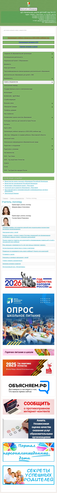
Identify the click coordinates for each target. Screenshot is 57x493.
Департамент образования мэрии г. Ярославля (19, 185)
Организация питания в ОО (28, 42)
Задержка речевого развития (12, 263)
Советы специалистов (17, 198)
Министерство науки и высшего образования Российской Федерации (26, 181)
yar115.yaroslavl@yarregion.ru (46, 20)
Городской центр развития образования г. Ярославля (21, 187)
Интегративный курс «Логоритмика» (14, 267)
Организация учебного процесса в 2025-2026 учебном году (28, 38)
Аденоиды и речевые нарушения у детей (15, 257)
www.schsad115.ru (50, 22)
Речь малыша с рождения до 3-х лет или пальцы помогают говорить (24, 245)
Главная (5, 198)
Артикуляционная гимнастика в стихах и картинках (18, 248)
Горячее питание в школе (29, 46)
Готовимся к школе (8, 254)
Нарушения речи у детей (10, 232)
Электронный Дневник (12, 193)
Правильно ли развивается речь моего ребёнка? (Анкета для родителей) (25, 251)
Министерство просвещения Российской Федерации (21, 183)
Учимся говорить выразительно (12, 260)
